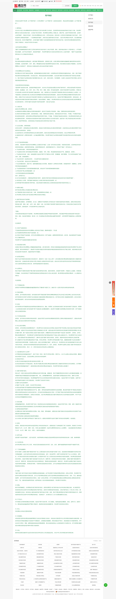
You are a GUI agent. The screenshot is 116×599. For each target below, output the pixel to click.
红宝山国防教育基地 (76, 585)
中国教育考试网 (94, 578)
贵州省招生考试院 (22, 560)
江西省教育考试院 (22, 566)
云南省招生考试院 (40, 560)
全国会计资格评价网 (76, 575)
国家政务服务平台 (58, 578)
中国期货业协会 (94, 575)
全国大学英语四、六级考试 (22, 550)
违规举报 (75, 589)
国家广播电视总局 (93, 569)
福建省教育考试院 (40, 569)
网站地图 (46, 589)
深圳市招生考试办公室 (58, 550)
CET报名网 (58, 575)
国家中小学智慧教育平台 (40, 582)
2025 (88, 5)
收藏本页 (16, 1)
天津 (98, 5)
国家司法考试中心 (93, 582)
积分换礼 (60, 589)
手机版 (22, 1)
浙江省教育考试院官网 (93, 563)
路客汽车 (22, 547)
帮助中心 (80, 589)
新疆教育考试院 (40, 563)
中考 (93, 5)
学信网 (22, 582)
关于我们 (90, 15)
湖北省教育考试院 (22, 557)
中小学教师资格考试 (40, 550)
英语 (90, 5)
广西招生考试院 (58, 557)
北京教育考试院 (94, 566)
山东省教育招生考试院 (58, 563)
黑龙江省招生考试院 (58, 553)
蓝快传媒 (40, 544)
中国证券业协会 (22, 578)
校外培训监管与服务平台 (76, 544)
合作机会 (87, 589)
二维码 (27, 1)
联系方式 (90, 18)
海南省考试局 (93, 557)
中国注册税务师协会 (76, 572)
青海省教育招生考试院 (93, 560)
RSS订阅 (70, 589)
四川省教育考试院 (58, 566)
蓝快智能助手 (22, 544)
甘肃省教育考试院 (75, 560)
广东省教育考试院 (40, 566)
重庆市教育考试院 (75, 557)
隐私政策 (90, 26)
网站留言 (65, 589)
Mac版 (51, 1)
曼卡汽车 (94, 544)
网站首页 (17, 589)
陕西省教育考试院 (58, 560)
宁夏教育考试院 (22, 563)
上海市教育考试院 (75, 563)
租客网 (58, 544)
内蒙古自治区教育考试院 (94, 550)
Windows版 (45, 1)
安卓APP (38, 1)
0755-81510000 (58, 1)
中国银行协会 (22, 575)
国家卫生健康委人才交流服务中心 (76, 578)
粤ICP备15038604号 (50, 591)
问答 (83, 589)
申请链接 (95, 540)
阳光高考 (22, 585)
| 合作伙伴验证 (97, 589)
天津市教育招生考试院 (75, 550)
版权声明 (90, 29)
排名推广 (51, 589)
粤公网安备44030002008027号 (63, 591)
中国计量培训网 (58, 572)
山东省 (101, 5)
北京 (95, 5)
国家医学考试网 (40, 572)
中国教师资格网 (58, 585)
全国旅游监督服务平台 (58, 569)
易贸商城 (94, 585)
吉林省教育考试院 (40, 553)
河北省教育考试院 (22, 569)
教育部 (40, 585)
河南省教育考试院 (93, 553)
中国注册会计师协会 (40, 575)
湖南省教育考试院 (40, 557)
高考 (82, 5)
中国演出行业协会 (75, 569)
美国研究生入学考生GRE (58, 547)
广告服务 (56, 589)
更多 (100, 540)
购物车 (32, 1)
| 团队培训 (91, 589)
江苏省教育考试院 (75, 566)
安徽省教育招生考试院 (75, 553)
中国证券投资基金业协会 (94, 572)
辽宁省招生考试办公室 (22, 553)
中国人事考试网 (58, 582)
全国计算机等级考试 (94, 547)
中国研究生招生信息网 (75, 582)
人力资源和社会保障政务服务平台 (40, 578)
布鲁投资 (40, 547)
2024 (85, 5)
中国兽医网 (22, 572)
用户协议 (90, 22)
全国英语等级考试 (75, 547)
